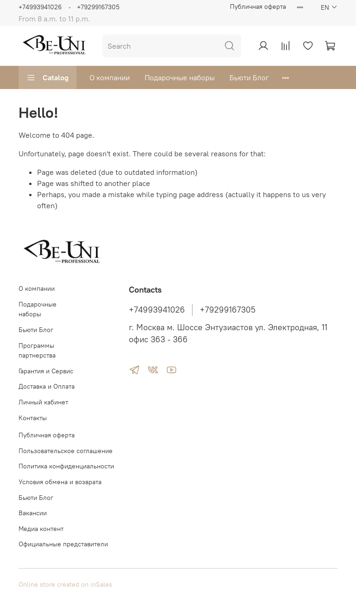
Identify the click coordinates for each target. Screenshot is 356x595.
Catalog (47, 77)
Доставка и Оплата (47, 386)
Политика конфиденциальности (66, 466)
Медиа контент (41, 529)
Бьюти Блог (249, 77)
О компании (109, 77)
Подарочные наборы (180, 77)
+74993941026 (40, 7)
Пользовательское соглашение (66, 451)
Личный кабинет (43, 402)
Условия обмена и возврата (60, 482)
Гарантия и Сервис (46, 371)
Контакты (33, 418)
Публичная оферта (258, 6)
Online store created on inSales (65, 584)
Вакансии (33, 513)
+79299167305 (98, 7)
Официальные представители (63, 544)
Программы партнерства (37, 350)
